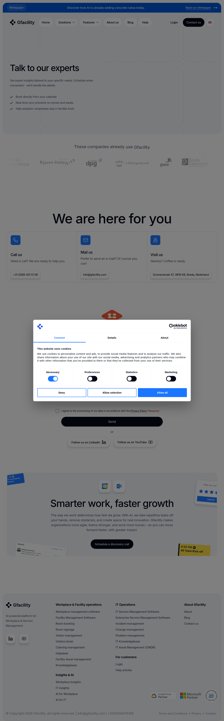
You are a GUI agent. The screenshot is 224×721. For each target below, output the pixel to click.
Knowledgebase (66, 665)
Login (174, 22)
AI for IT (61, 700)
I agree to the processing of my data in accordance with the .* (110, 412)
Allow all (162, 392)
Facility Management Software (75, 617)
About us (113, 22)
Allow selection (111, 392)
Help (145, 22)
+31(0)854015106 (121, 713)
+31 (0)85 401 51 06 (25, 276)
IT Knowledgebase (128, 641)
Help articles (124, 670)
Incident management (130, 623)
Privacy (196, 713)
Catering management (70, 647)
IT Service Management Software (137, 611)
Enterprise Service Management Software (143, 617)
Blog (130, 22)
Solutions (66, 22)
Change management (130, 629)
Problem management (130, 635)
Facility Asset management (73, 659)
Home (46, 22)
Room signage (65, 629)
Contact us (191, 623)
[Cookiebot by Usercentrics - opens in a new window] (171, 326)
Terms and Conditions (173, 713)
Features (91, 22)
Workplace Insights (68, 682)
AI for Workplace (67, 694)
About (188, 611)
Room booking (65, 623)
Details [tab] (112, 337)
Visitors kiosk (64, 641)
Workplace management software (78, 611)
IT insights (62, 688)
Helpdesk (62, 653)
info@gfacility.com (94, 276)
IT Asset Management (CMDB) (135, 647)
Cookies (210, 713)
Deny (61, 392)
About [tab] (164, 337)
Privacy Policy (139, 412)
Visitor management (69, 635)
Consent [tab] (59, 337)
